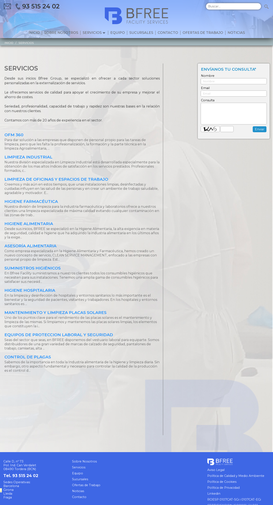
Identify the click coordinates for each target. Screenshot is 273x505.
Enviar (259, 129)
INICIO (8, 42)
